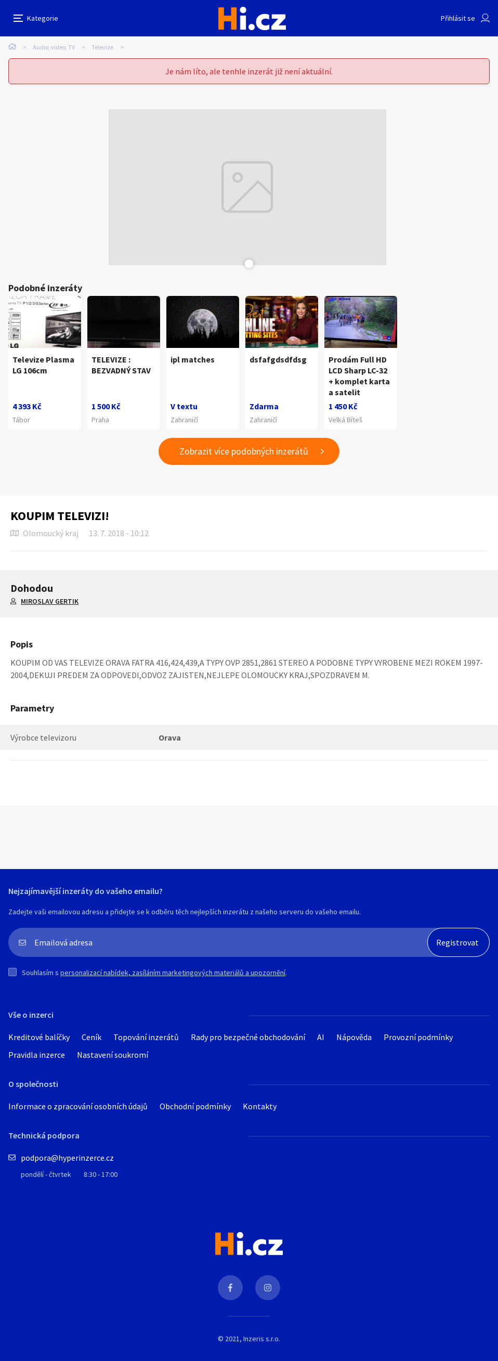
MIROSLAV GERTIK (49, 601)
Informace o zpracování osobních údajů (78, 1106)
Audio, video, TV (54, 47)
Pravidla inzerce (36, 1054)
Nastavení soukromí (112, 1054)
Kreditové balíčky (39, 1037)
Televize (102, 47)
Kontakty (260, 1106)
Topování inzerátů (146, 1037)
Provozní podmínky (418, 1037)
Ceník (91, 1037)
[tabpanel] (247, 187)
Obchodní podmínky (195, 1106)
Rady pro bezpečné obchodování (248, 1037)
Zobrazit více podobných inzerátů (243, 451)
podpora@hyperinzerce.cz (67, 1157)
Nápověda (354, 1037)
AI (320, 1037)
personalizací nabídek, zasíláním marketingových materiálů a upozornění (172, 972)
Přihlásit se (458, 18)
